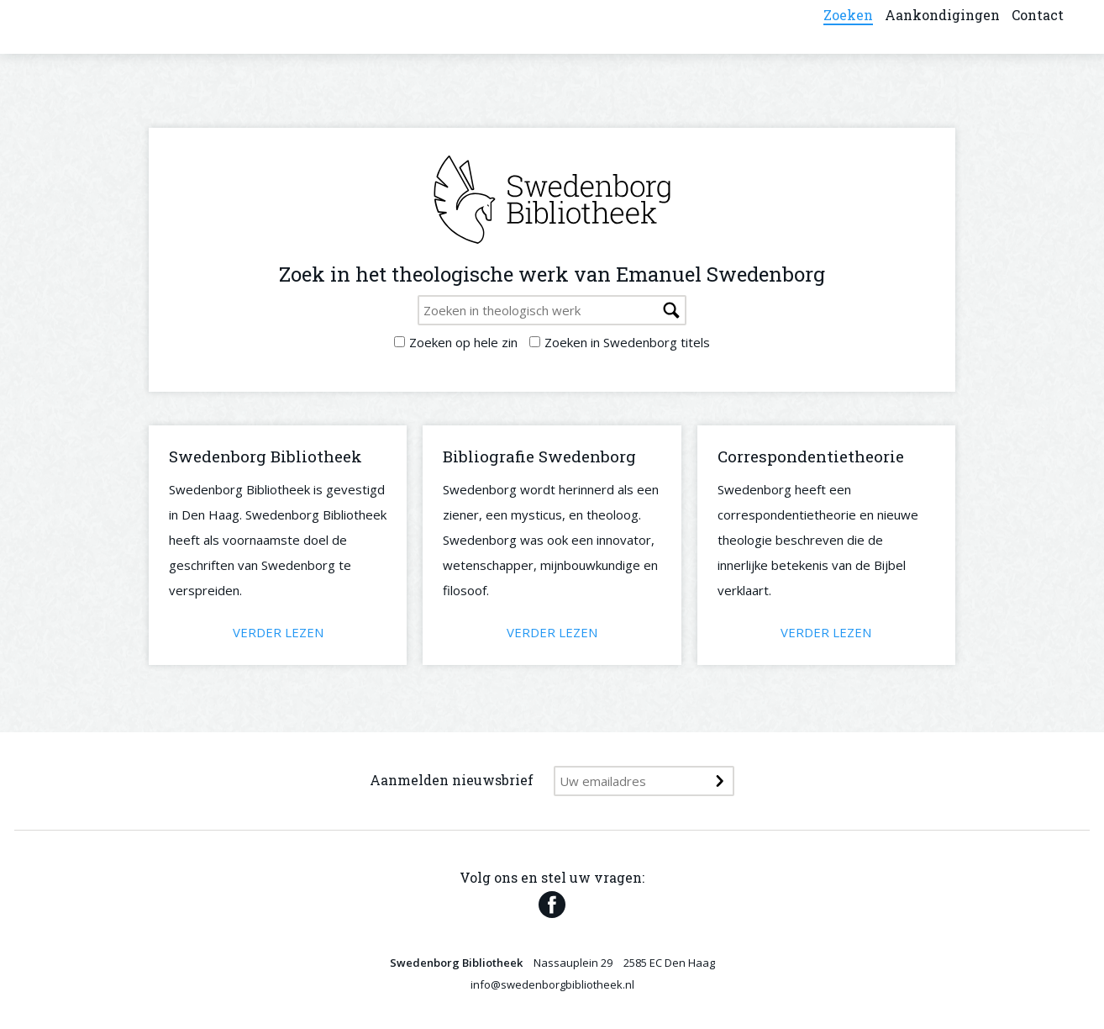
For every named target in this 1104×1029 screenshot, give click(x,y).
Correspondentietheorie (811, 456)
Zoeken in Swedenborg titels (627, 342)
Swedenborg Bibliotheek (265, 456)
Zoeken (848, 25)
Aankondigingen (942, 25)
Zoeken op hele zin (463, 342)
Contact (1038, 25)
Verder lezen (278, 632)
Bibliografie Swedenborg (539, 456)
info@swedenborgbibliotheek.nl (552, 984)
